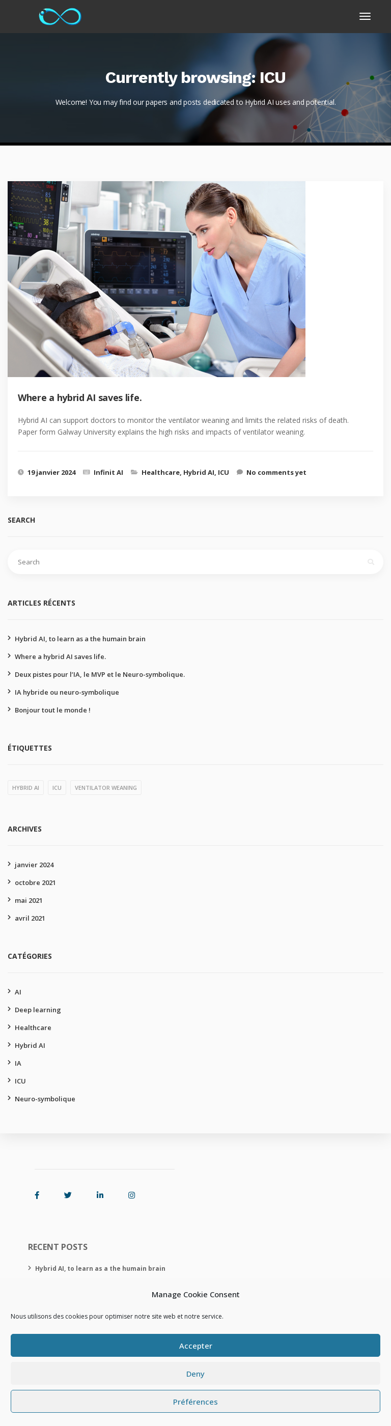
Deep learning (38, 1009)
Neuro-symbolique (45, 1098)
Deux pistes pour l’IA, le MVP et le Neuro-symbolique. (100, 674)
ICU (223, 472)
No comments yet (276, 472)
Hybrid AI (198, 472)
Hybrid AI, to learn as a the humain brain (80, 638)
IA (18, 1063)
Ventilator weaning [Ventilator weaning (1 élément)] (106, 787)
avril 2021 (30, 918)
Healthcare (161, 472)
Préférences (195, 1401)
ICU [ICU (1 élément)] (57, 787)
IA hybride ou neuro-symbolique (67, 692)
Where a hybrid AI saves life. (60, 656)
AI (18, 991)
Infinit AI (108, 472)
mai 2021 (29, 900)
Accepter (195, 1346)
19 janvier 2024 (51, 472)
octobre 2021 (35, 882)
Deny (195, 1373)
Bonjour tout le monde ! (53, 710)
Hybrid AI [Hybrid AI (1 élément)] (25, 787)
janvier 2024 (34, 864)
